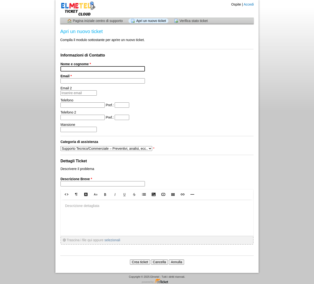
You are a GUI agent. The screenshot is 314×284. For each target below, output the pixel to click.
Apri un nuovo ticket (151, 21)
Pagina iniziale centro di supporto (98, 21)
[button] (66, 194)
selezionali (112, 240)
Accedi (249, 4)
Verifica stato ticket (193, 21)
